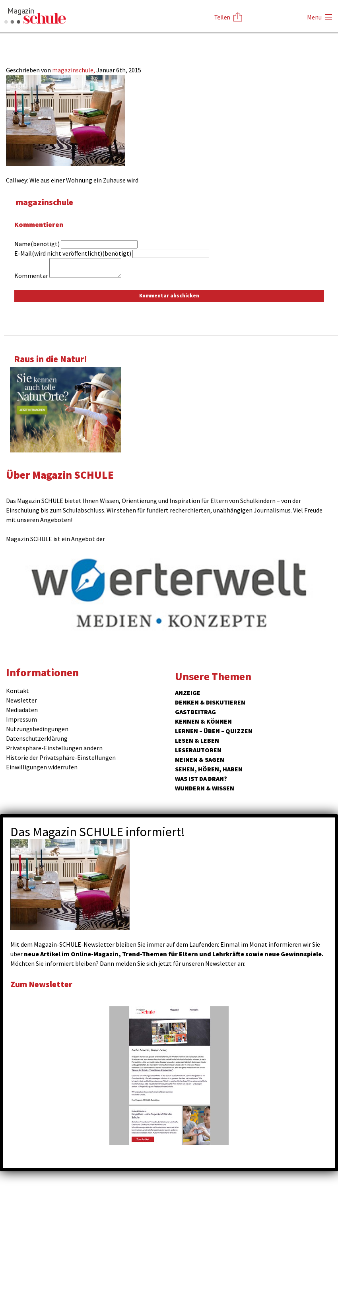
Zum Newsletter (43, 984)
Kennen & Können (203, 721)
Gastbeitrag (195, 712)
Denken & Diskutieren (210, 702)
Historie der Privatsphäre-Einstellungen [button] (61, 757)
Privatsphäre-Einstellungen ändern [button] (54, 748)
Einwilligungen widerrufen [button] (42, 767)
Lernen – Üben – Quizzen (214, 731)
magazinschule (47, 202)
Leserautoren (198, 750)
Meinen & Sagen (199, 759)
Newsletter (21, 700)
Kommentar (31, 276)
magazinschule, (74, 70)
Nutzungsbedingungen (37, 729)
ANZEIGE (187, 693)
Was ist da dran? (201, 778)
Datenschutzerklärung (37, 738)
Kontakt (17, 691)
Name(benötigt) (37, 244)
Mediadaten (22, 710)
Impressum (21, 719)
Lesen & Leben (197, 740)
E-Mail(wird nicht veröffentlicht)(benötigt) (72, 253)
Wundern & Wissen (204, 788)
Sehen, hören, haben (209, 769)
